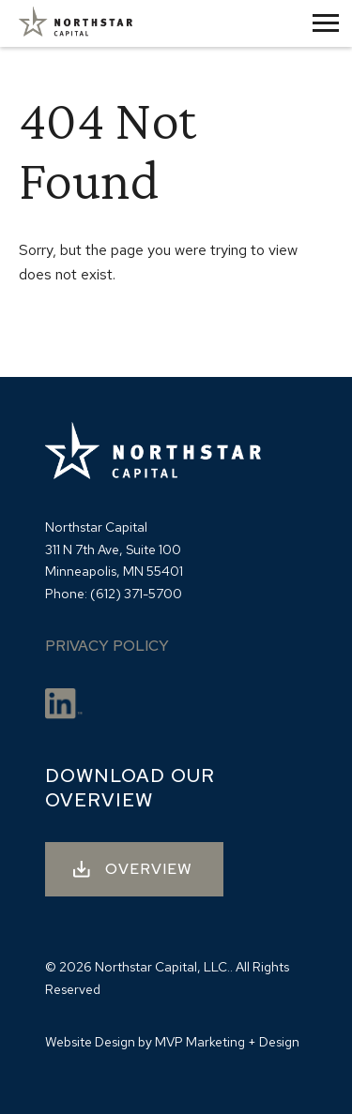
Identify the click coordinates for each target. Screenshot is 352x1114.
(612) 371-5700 (136, 593)
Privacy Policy (107, 645)
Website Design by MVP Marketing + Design (172, 1041)
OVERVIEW (148, 869)
